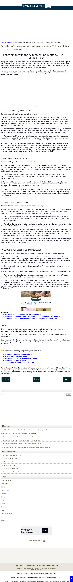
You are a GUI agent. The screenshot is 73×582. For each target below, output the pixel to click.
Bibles (3, 487)
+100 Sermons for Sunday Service (12, 472)
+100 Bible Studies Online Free (11, 455)
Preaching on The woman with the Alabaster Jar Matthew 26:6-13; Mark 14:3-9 (36, 46)
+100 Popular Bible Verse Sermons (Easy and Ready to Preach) (21, 443)
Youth (3, 520)
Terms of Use (27, 574)
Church (3, 497)
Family (3, 503)
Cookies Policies (39, 574)
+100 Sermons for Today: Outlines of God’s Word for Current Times (22, 437)
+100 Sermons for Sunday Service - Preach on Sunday (18, 433)
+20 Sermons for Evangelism (10, 468)
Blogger (43, 541)
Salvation (4, 510)
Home (3, 42)
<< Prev (6, 379)
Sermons (8, 42)
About (19, 574)
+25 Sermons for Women (9, 462)
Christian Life (5, 493)
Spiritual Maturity (6, 513)
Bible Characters (6, 480)
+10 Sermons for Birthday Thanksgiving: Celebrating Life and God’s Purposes (25, 447)
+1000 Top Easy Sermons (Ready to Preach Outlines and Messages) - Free (25, 430)
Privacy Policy (51, 574)
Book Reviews (5, 490)
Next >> (67, 379)
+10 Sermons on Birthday (9, 458)
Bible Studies (5, 483)
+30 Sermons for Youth (8, 465)
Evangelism (4, 500)
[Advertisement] (36, 25)
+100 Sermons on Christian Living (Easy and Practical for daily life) (22, 440)
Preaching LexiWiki (35, 566)
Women (14, 42)
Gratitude (4, 507)
